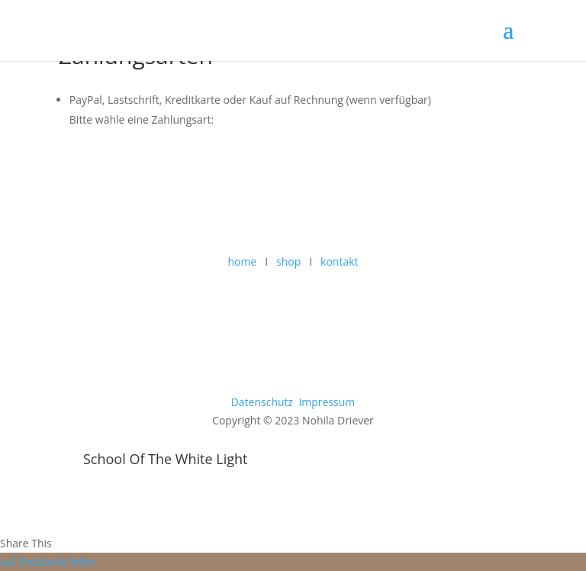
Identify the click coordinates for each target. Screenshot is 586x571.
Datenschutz (262, 402)
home (241, 261)
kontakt (339, 261)
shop (288, 261)
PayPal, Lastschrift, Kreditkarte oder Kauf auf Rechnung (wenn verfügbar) (250, 99)
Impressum (326, 402)
